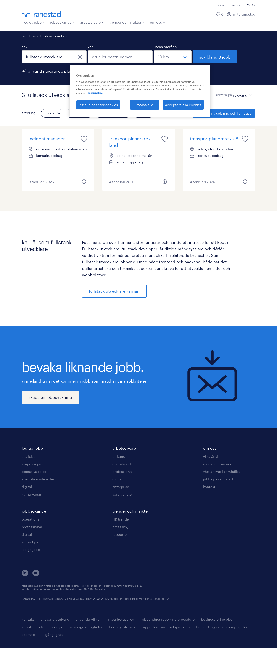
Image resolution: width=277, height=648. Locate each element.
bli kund (118, 456)
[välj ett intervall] (173, 56)
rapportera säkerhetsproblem (166, 627)
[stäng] (80, 57)
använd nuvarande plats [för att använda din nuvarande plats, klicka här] (50, 71)
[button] (84, 181)
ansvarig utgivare (54, 619)
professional (32, 527)
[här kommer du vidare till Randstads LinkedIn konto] (25, 575)
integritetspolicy (120, 619)
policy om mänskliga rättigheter (76, 627)
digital (27, 487)
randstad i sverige (217, 464)
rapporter (120, 534)
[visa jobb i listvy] (200, 95)
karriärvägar (31, 494)
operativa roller (34, 471)
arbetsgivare (92, 22)
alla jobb (28, 456)
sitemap (28, 634)
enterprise (120, 487)
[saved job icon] (84, 138)
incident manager (47, 138)
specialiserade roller (38, 479)
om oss (157, 22)
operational (31, 519)
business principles (216, 619)
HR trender (121, 519)
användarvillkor (88, 619)
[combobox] (54, 56)
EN (253, 5)
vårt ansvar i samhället (221, 471)
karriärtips (30, 542)
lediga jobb (34, 22)
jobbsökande (62, 22)
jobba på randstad (218, 479)
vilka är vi (210, 456)
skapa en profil (33, 464)
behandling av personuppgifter (221, 627)
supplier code (33, 627)
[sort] (241, 92)
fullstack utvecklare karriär (114, 291)
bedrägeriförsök (122, 627)
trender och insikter (127, 22)
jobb (35, 35)
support (237, 5)
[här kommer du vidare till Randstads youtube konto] (35, 575)
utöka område (165, 47)
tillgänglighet (52, 634)
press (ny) (120, 527)
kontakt (222, 5)
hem (24, 35)
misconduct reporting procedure (168, 619)
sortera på (223, 95)
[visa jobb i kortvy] (208, 95)
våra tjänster (122, 494)
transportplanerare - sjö (214, 138)
